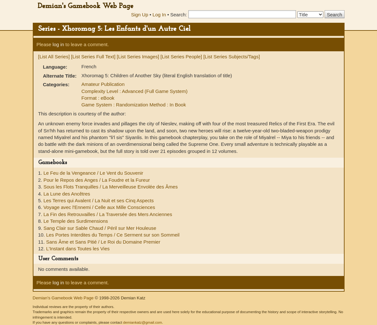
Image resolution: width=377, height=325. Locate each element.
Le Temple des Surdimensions (75, 221)
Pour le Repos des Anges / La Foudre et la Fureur (96, 180)
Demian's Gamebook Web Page (85, 6)
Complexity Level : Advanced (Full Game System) (134, 91)
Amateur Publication (102, 84)
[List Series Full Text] (93, 56)
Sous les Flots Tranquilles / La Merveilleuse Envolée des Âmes (110, 186)
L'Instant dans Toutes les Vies (78, 248)
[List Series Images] (138, 56)
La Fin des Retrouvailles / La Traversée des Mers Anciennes (107, 214)
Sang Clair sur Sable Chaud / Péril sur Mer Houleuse (99, 228)
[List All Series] (54, 56)
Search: (178, 14)
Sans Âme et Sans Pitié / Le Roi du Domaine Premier (103, 242)
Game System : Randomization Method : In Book (133, 104)
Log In (159, 14)
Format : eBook (97, 98)
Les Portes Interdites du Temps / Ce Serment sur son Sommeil (113, 235)
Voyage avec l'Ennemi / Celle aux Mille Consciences (99, 207)
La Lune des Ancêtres (66, 193)
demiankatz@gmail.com (142, 322)
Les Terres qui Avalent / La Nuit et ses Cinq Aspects (98, 200)
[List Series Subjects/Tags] (231, 56)
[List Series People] (181, 56)
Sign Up (139, 14)
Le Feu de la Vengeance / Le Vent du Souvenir (93, 173)
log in (58, 44)
